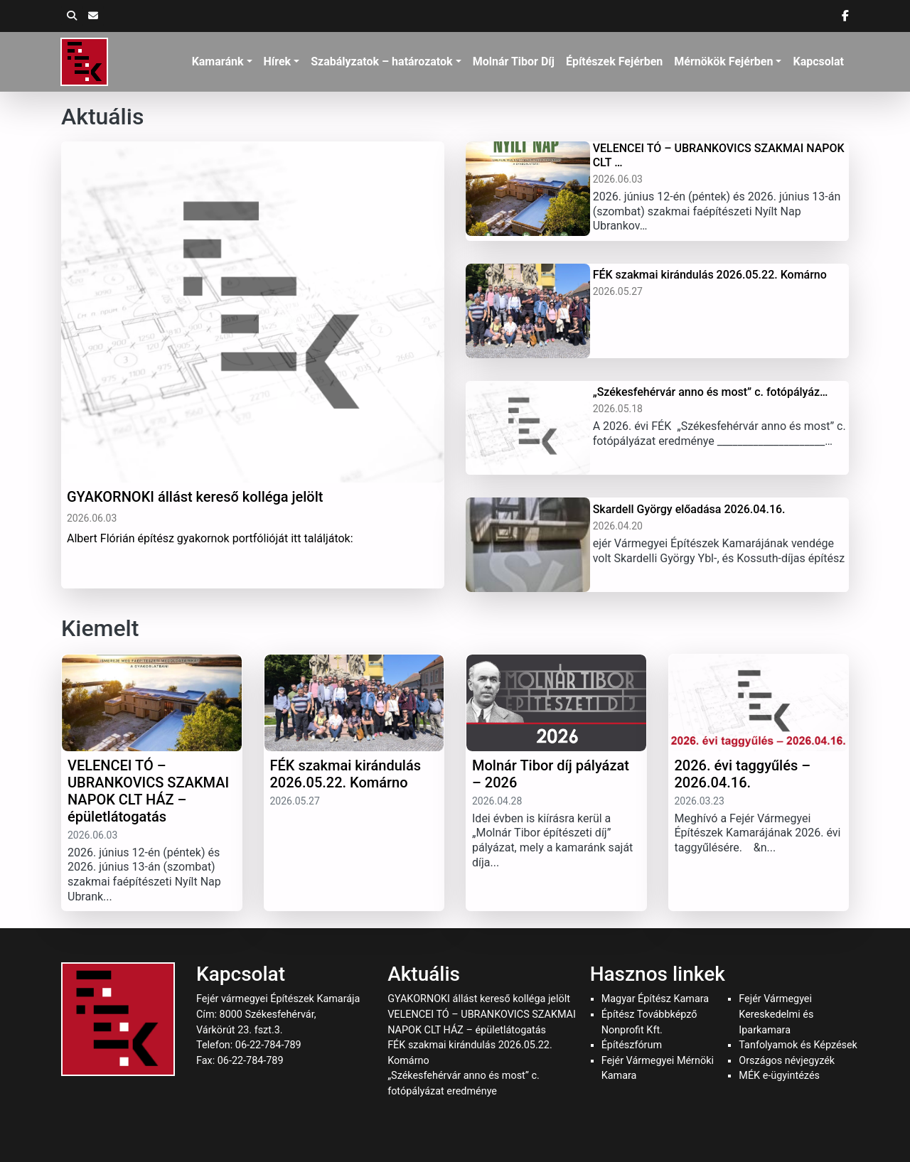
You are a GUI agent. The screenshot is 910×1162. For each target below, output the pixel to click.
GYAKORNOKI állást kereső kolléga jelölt (478, 999)
